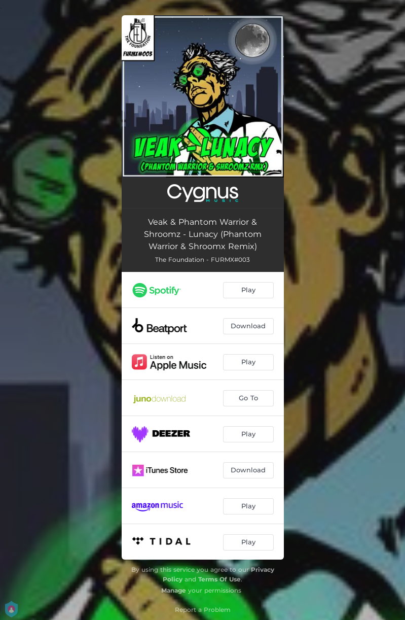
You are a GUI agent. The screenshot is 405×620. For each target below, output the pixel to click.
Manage (173, 590)
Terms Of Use (219, 579)
